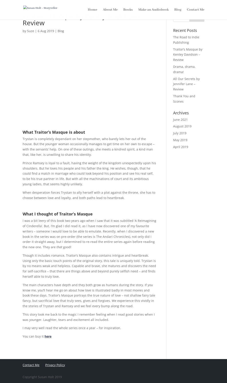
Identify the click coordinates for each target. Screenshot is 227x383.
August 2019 (182, 126)
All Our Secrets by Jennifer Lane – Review (186, 84)
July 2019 (179, 133)
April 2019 (180, 147)
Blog (61, 31)
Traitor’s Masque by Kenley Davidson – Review (187, 54)
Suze (30, 31)
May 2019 (180, 140)
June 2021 (180, 119)
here (48, 336)
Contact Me (31, 365)
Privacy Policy (55, 365)
